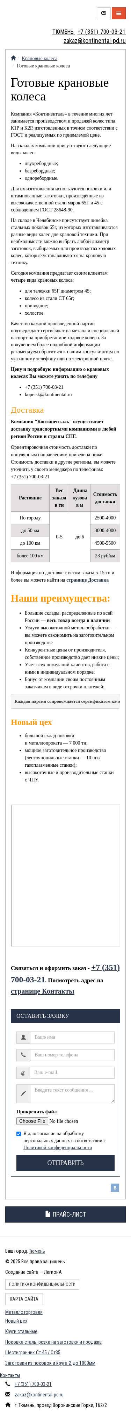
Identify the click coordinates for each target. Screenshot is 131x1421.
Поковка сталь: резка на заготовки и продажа (53, 1342)
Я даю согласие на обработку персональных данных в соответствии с (61, 1140)
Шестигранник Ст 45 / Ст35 (32, 1352)
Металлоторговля (24, 1312)
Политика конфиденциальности (42, 1284)
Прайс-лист (65, 1214)
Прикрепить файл (36, 1111)
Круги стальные (21, 1331)
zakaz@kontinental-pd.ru (39, 1394)
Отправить (65, 1162)
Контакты (10, 1375)
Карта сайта (24, 1299)
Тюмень (37, 1251)
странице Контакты (42, 991)
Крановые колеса (39, 58)
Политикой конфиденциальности (57, 1147)
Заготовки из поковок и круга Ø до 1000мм (50, 1363)
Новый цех (16, 1321)
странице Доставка (87, 580)
